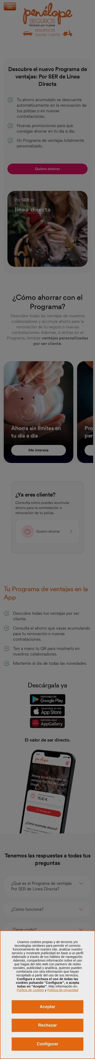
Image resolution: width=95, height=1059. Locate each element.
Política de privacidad (62, 990)
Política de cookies (30, 990)
